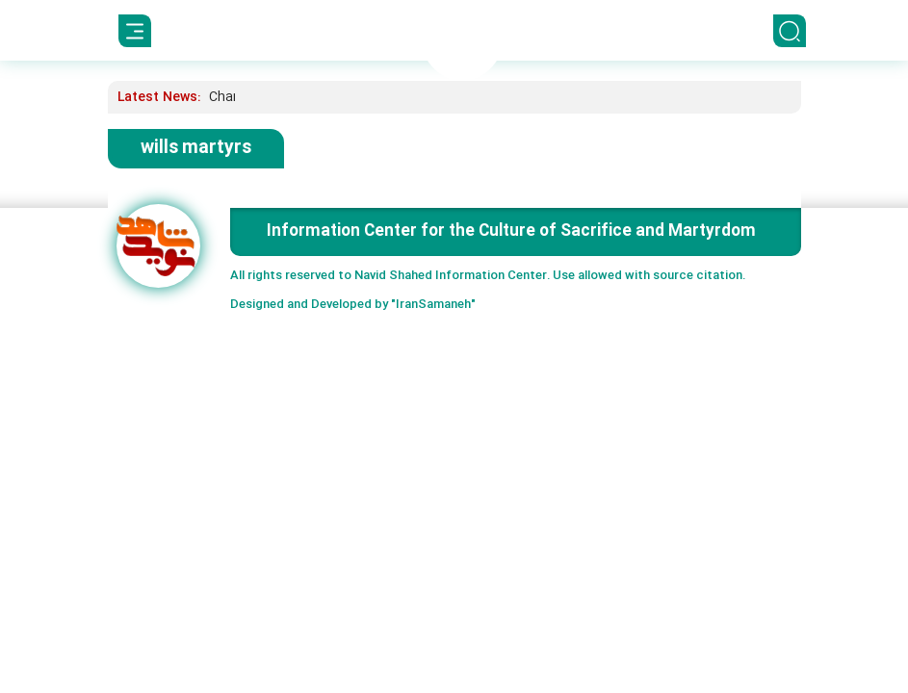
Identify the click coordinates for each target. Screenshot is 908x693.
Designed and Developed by (353, 304)
